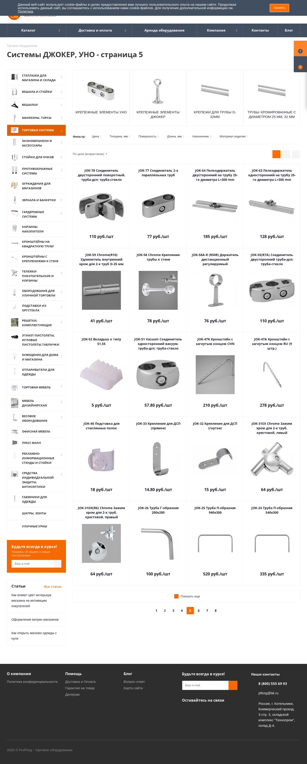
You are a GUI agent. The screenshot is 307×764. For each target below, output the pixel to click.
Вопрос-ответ (134, 681)
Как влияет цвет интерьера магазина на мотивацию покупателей (31, 600)
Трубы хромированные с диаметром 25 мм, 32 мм (271, 114)
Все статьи (52, 586)
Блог (128, 673)
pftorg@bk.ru (268, 692)
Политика (25, 11)
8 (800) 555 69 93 (272, 683)
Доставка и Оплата (80, 681)
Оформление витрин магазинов (35, 619)
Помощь (73, 673)
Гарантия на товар (80, 687)
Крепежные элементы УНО (101, 112)
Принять (279, 7)
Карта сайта (133, 687)
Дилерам (72, 694)
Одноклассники (186, 710)
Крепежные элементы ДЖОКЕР (158, 114)
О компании (19, 673)
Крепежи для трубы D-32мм (215, 114)
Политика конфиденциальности (32, 681)
